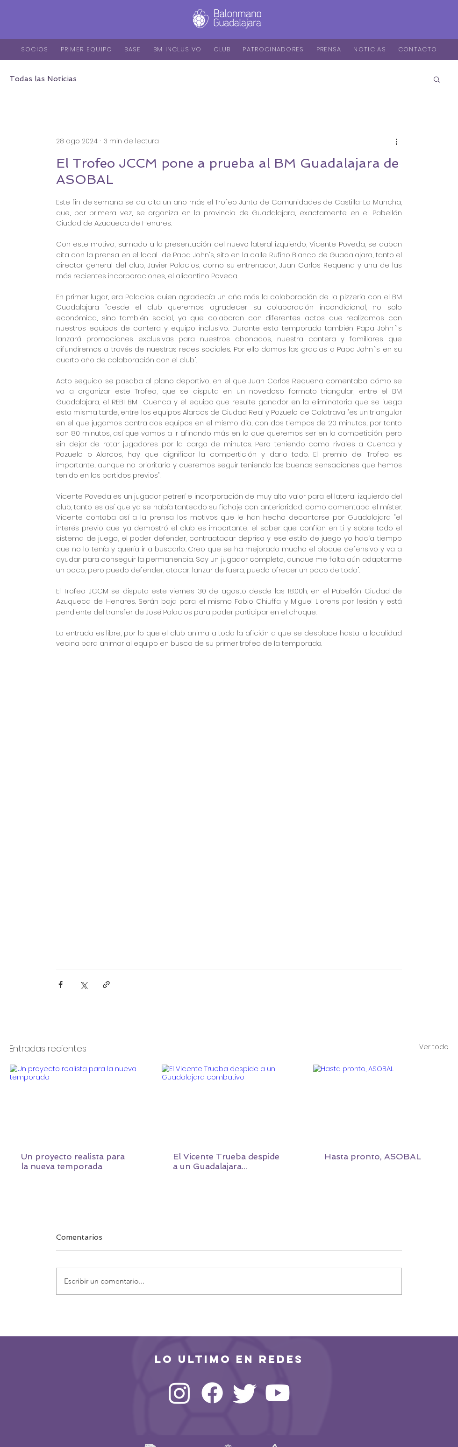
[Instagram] (179, 1393)
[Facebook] (212, 1393)
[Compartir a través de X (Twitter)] (83, 984)
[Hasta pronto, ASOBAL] (380, 1102)
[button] (436, 79)
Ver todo (434, 1047)
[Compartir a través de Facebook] (60, 984)
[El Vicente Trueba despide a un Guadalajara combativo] (229, 1102)
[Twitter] (245, 1393)
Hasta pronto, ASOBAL (372, 1156)
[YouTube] (278, 1393)
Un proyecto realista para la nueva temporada (73, 1161)
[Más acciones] (396, 141)
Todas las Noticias (43, 78)
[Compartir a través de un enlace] (106, 984)
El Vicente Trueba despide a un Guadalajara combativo (226, 1161)
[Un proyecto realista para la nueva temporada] (77, 1102)
